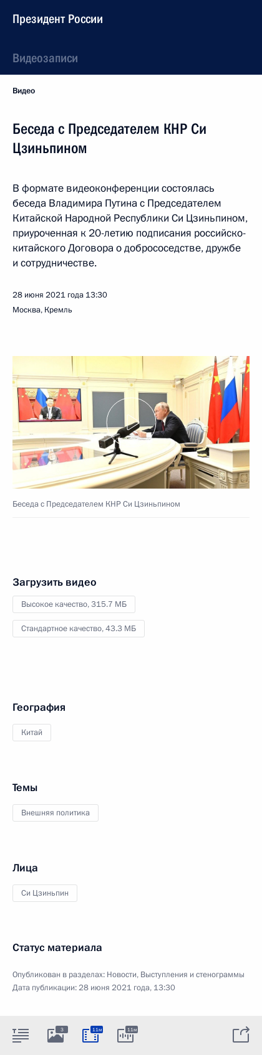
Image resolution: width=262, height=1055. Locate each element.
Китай (31, 732)
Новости (122, 974)
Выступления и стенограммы (192, 974)
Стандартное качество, (78, 628)
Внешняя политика (55, 812)
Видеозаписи (45, 57)
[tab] (20, 1035)
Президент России (57, 18)
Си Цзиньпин (45, 893)
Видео (23, 90)
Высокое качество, (74, 604)
